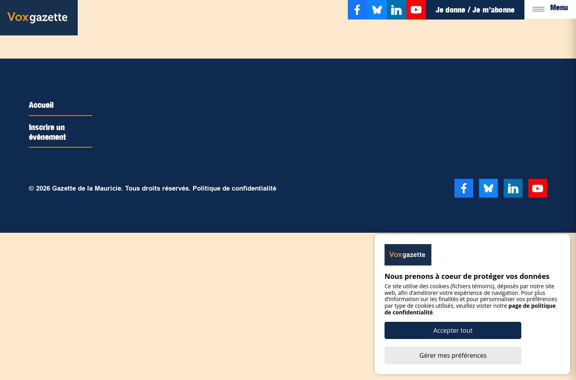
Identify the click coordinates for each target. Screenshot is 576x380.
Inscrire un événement (50, 131)
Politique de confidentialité (234, 187)
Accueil (43, 104)
